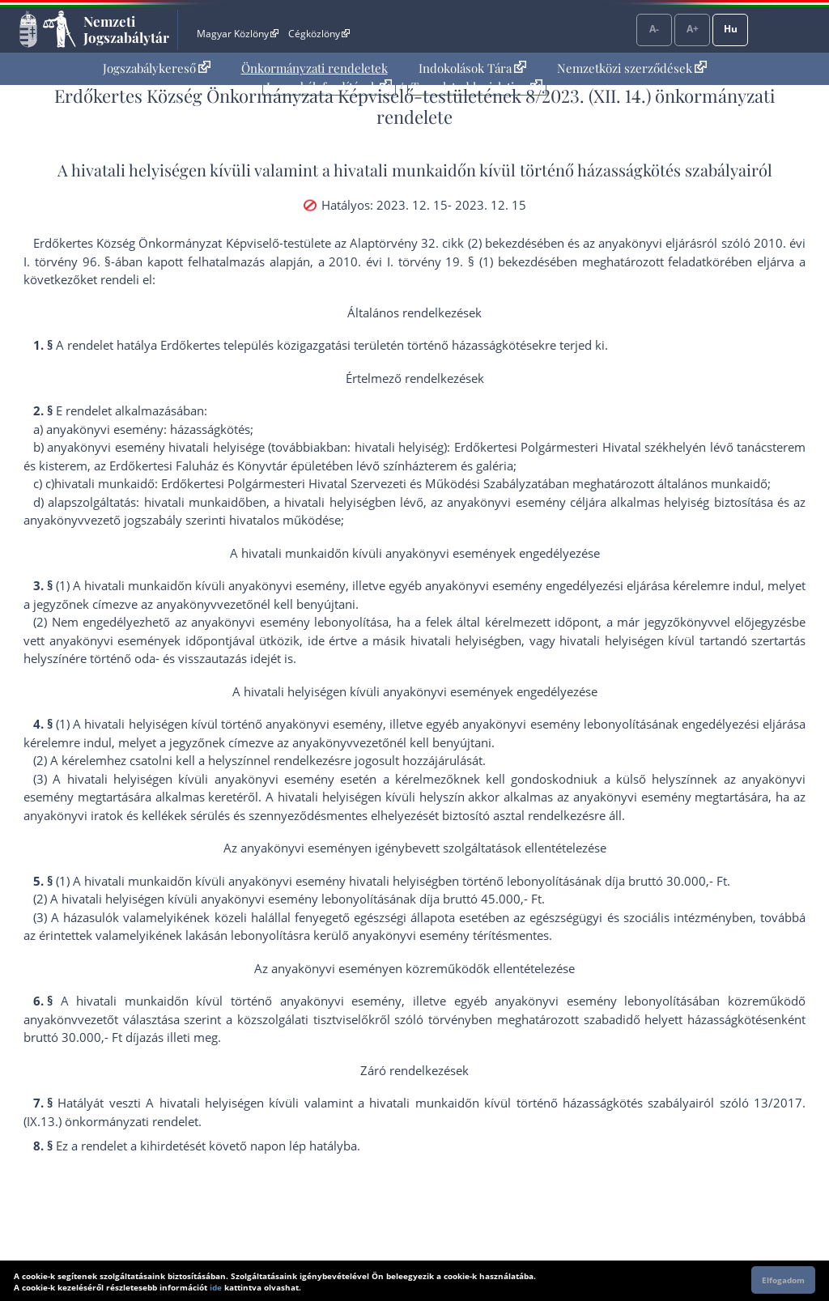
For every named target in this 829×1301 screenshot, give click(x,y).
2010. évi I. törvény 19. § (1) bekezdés (439, 261)
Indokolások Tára (472, 68)
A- (654, 29)
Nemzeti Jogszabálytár (126, 29)
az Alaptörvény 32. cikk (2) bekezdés (435, 243)
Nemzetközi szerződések (632, 68)
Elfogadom (783, 1280)
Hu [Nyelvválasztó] (731, 29)
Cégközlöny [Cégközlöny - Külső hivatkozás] (319, 33)
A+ (693, 29)
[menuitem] (157, 68)
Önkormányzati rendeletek (314, 68)
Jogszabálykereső (156, 68)
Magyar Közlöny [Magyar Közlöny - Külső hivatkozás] (237, 33)
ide (216, 1287)
